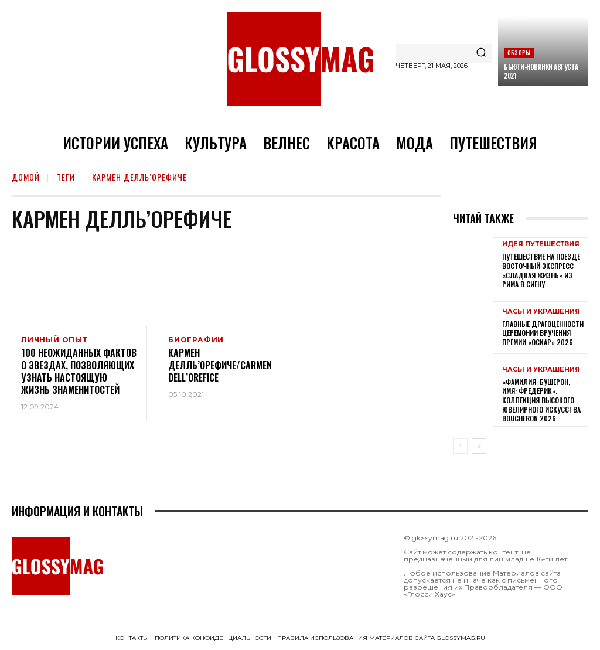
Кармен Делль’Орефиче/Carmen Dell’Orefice (220, 367)
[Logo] (300, 59)
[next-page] (479, 446)
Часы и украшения (541, 311)
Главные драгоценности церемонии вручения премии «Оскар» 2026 (543, 333)
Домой (26, 177)
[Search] (481, 53)
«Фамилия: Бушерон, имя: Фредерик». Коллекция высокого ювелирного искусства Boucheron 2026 (541, 400)
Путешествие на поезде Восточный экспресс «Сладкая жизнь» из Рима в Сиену (541, 270)
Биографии (196, 339)
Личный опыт (54, 339)
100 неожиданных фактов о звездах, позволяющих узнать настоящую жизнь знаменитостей (79, 373)
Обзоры (518, 52)
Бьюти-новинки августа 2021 (541, 71)
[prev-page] (460, 446)
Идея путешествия (540, 244)
